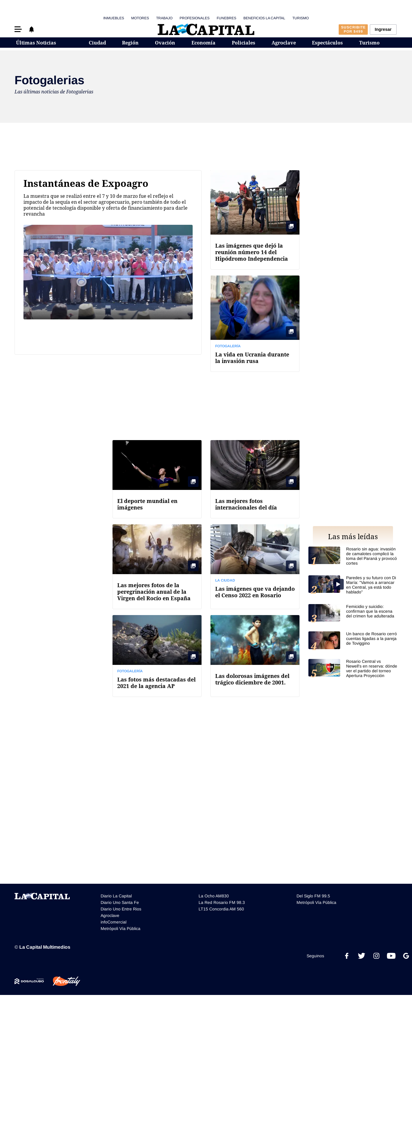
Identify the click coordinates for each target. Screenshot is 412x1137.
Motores (140, 18)
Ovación (165, 42)
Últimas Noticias (36, 42)
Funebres (226, 18)
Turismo (300, 18)
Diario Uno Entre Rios (121, 909)
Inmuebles (113, 18)
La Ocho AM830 (214, 896)
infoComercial (113, 922)
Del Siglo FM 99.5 (313, 896)
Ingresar (383, 29)
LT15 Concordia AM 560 (221, 909)
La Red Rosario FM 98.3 (222, 902)
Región (130, 42)
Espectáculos (327, 42)
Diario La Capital (116, 896)
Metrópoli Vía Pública (120, 928)
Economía (203, 42)
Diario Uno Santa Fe (120, 902)
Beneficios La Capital (264, 18)
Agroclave (284, 42)
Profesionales (195, 18)
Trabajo (164, 18)
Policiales (243, 42)
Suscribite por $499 (353, 29)
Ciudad (97, 42)
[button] (18, 29)
